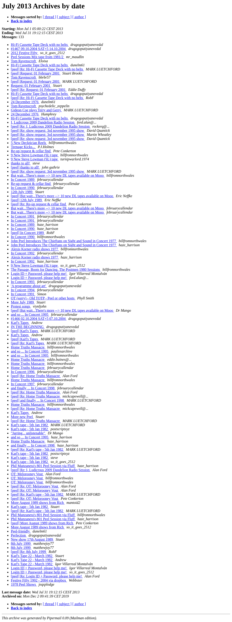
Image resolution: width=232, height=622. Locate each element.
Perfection (19, 535)
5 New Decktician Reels (29, 143)
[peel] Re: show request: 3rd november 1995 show (48, 130)
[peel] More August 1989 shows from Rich (42, 523)
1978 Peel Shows (24, 584)
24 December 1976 (25, 102)
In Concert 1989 (23, 180)
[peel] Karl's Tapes (25, 331)
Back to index (21, 21)
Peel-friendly (21, 531)
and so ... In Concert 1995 (30, 314)
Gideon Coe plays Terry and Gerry (36, 110)
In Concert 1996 (23, 372)
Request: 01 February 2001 (31, 85)
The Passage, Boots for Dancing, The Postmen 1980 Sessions (56, 269)
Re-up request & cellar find (31, 151)
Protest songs (21, 306)
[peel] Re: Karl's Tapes (28, 343)
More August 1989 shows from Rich (38, 503)
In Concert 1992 (23, 253)
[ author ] (79, 17)
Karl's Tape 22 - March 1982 (32, 556)
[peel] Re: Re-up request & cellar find (39, 204)
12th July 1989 (22, 192)
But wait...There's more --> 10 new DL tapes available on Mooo (58, 175)
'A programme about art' (29, 286)
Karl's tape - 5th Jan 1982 (30, 425)
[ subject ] (64, 17)
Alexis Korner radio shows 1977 (35, 249)
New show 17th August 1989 (32, 539)
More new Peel (22, 417)
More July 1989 (23, 302)
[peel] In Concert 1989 (28, 233)
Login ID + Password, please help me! (39, 274)
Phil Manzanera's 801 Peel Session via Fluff (43, 466)
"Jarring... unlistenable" (28, 433)
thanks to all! (21, 163)
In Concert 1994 (23, 290)
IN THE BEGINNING (28, 327)
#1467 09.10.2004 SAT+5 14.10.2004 (38, 49)
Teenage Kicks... (23, 147)
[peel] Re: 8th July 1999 (29, 552)
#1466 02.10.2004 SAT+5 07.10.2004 (38, 319)
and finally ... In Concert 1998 (33, 388)
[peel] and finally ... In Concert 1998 (38, 400)
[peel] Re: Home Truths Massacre (36, 376)
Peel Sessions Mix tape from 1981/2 (37, 57)
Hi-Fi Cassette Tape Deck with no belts (40, 45)
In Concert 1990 (23, 188)
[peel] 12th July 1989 (27, 200)
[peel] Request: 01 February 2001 (35, 73)
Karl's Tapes (20, 323)
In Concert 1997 (23, 384)
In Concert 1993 (23, 282)
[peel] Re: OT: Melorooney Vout (35, 486)
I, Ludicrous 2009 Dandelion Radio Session (43, 122)
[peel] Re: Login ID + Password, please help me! (47, 576)
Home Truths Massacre (28, 347)
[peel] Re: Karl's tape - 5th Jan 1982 (37, 449)
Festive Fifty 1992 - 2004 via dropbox (39, 580)
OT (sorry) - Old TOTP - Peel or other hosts (43, 298)
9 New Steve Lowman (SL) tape (35, 155)
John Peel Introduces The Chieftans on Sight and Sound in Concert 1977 (64, 241)
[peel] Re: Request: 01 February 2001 (38, 90)
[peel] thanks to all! (25, 167)
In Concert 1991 (23, 216)
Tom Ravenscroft (24, 61)
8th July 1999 (21, 543)
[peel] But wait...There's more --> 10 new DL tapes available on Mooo (62, 196)
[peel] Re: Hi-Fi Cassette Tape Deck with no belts (47, 69)
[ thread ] (49, 17)
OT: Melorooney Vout (27, 474)
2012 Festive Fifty (24, 53)
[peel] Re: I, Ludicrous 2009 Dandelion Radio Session (51, 126)
